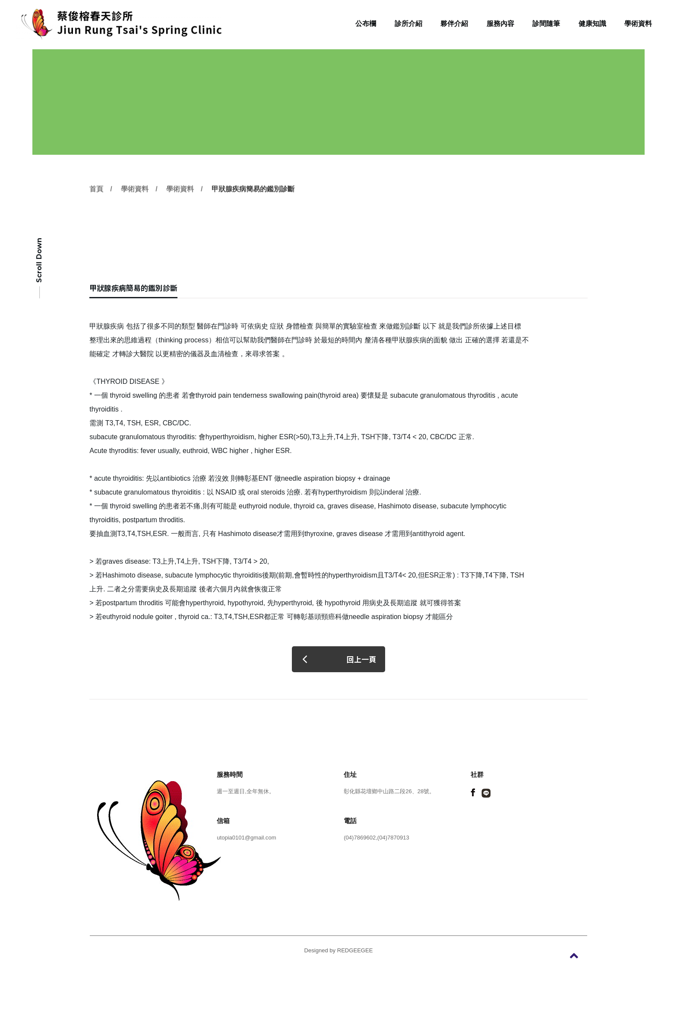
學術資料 (135, 206)
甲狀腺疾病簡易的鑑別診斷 (253, 206)
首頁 (96, 206)
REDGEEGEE (355, 950)
